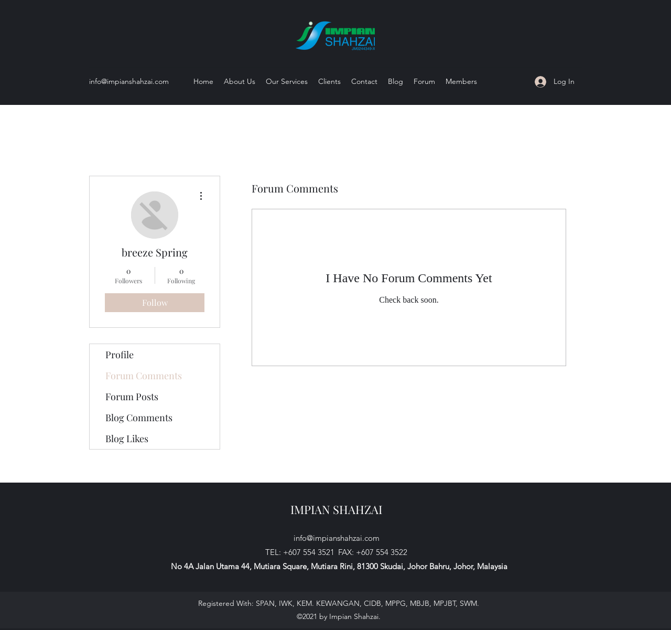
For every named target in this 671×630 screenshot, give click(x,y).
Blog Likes (126, 438)
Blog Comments (138, 417)
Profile (119, 354)
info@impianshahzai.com (129, 81)
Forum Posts (131, 396)
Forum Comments (143, 375)
